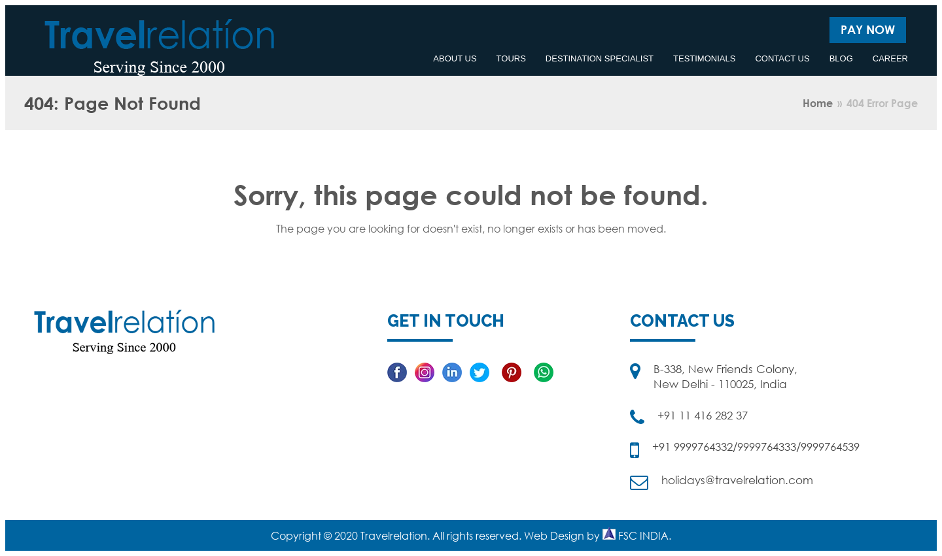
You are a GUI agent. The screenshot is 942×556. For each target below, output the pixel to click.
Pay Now (868, 29)
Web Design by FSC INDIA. (597, 535)
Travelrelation (393, 535)
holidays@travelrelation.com (737, 480)
